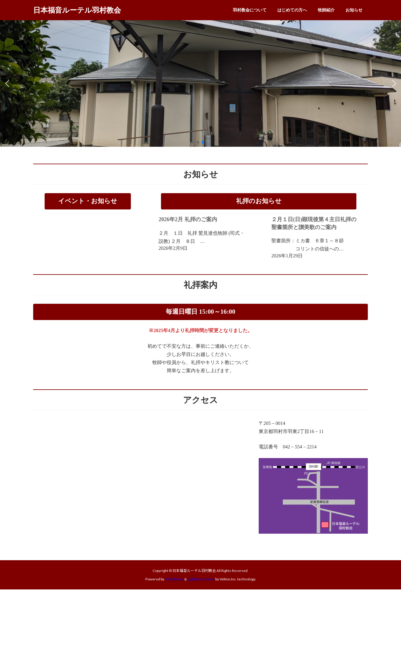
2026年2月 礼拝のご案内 (188, 219)
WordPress (174, 579)
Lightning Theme (201, 579)
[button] (198, 142)
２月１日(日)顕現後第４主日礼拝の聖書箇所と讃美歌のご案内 (313, 223)
